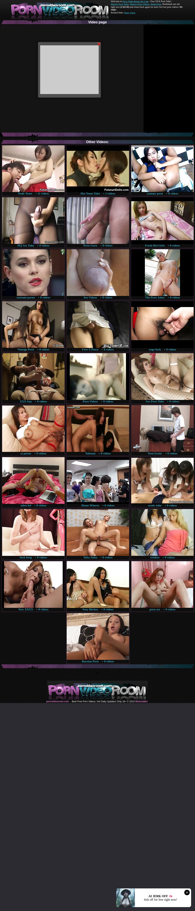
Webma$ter (141, 701)
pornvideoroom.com (57, 701)
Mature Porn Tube (120, 4)
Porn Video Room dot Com (135, 1)
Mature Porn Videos (139, 4)
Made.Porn (156, 4)
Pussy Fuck (129, 12)
